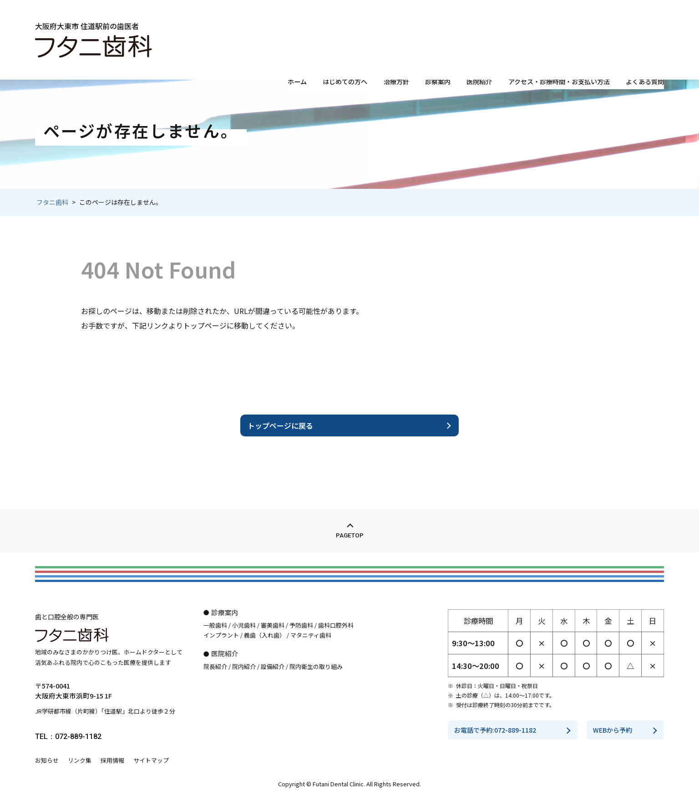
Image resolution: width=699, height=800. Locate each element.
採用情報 (112, 760)
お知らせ (47, 760)
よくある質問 (642, 61)
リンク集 (79, 760)
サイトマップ (151, 760)
